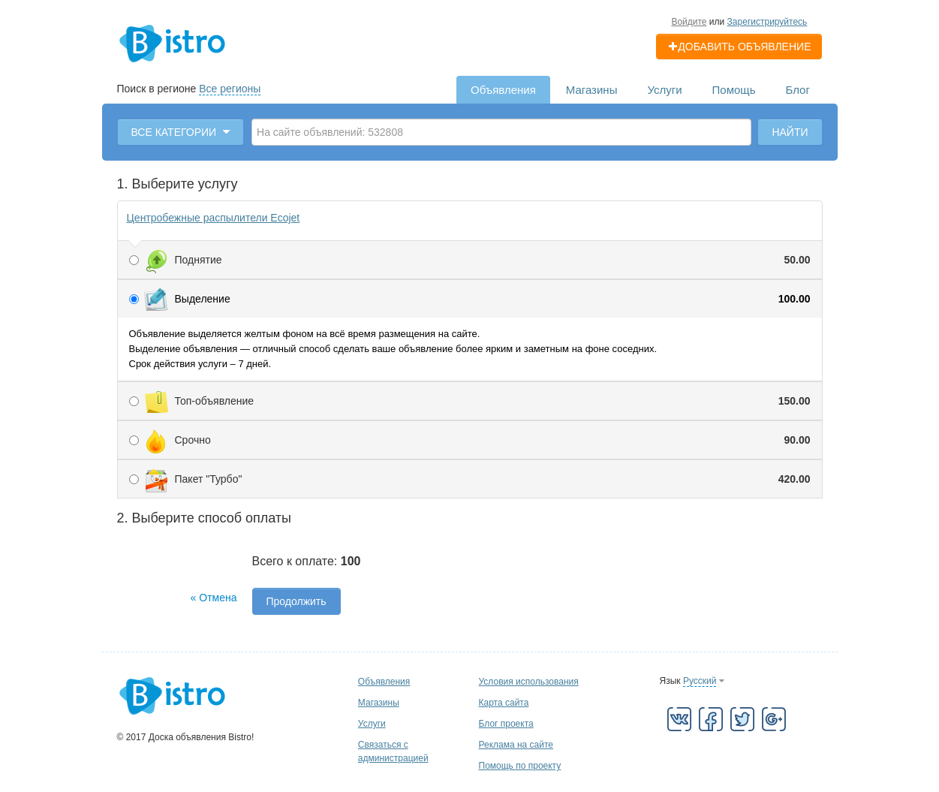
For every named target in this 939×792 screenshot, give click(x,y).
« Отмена (214, 598)
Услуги (664, 89)
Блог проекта (506, 723)
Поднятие (470, 259)
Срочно (470, 439)
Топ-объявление (470, 400)
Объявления (503, 89)
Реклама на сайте (516, 744)
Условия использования (529, 681)
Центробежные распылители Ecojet (213, 218)
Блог (798, 89)
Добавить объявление (739, 47)
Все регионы (229, 89)
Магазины (592, 89)
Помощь (734, 89)
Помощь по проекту (520, 765)
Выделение (470, 298)
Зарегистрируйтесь (767, 22)
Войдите (688, 22)
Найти (790, 132)
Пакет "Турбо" (470, 478)
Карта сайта (504, 702)
